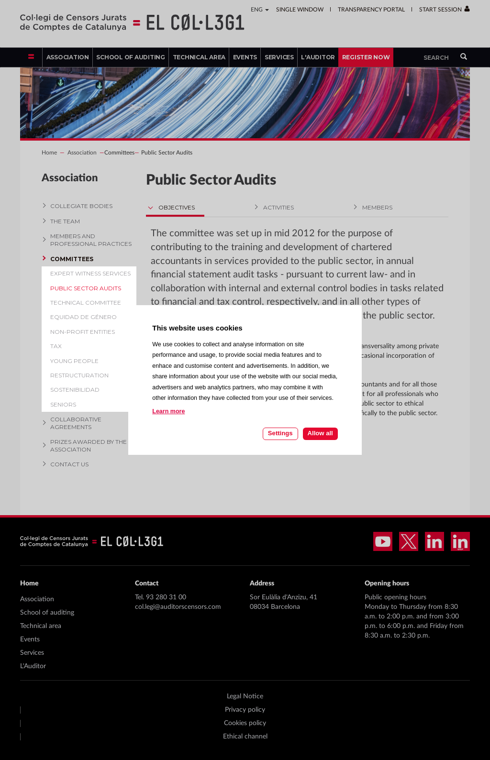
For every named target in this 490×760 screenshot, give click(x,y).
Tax (56, 346)
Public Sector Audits (85, 288)
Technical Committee (85, 302)
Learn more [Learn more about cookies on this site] (168, 411)
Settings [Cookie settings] (280, 433)
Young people (74, 360)
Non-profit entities (82, 331)
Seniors (63, 404)
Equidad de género (83, 316)
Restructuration (79, 375)
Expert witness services (90, 273)
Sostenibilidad (75, 389)
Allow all (320, 433)
